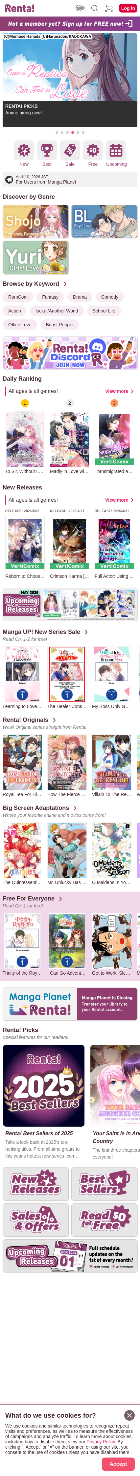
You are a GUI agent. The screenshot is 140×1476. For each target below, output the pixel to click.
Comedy (109, 297)
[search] (94, 8)
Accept (118, 1464)
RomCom (18, 297)
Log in (128, 8)
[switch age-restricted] (80, 8)
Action (14, 310)
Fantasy (50, 297)
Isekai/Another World (56, 310)
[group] (25, 436)
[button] (57, 132)
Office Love (20, 324)
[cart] (109, 8)
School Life (104, 310)
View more (116, 391)
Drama (80, 297)
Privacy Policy (100, 1441)
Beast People (59, 324)
